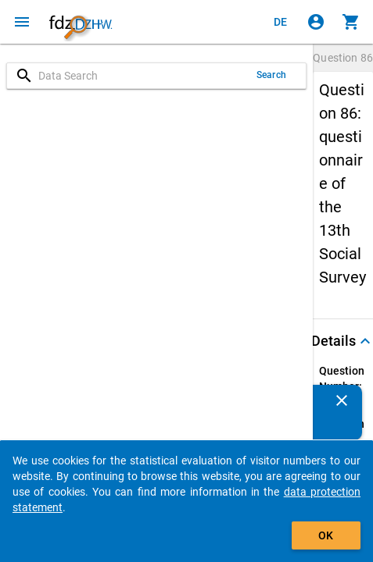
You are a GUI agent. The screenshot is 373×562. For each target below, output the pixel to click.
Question (343, 58)
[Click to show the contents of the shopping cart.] (351, 21)
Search (271, 74)
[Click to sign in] (316, 21)
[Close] (341, 400)
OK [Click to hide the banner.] (325, 535)
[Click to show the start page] (80, 21)
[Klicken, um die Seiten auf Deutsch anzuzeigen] (280, 21)
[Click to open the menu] (22, 21)
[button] (343, 341)
